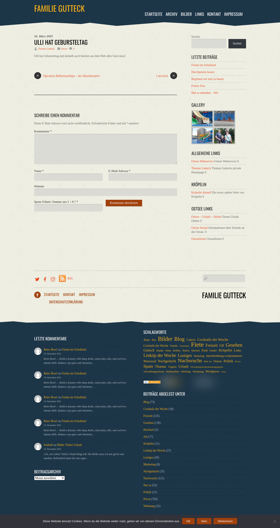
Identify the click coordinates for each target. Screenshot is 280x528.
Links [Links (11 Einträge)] (237, 350)
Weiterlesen (225, 521)
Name (39, 171)
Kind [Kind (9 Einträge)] (205, 350)
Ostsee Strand (199, 227)
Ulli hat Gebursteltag (61, 42)
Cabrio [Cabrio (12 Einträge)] (191, 339)
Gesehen (148, 422)
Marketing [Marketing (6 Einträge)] (199, 356)
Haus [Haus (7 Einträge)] (168, 350)
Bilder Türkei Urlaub (69, 445)
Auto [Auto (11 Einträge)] (146, 339)
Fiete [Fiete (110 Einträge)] (197, 344)
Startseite (153, 14)
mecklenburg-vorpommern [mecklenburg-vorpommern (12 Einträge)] (224, 355)
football (48, 445)
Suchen (195, 36)
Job (145, 436)
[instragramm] (53, 278)
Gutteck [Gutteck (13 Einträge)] (148, 350)
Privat (64, 48)
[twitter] (37, 278)
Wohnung (149, 506)
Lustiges (148, 457)
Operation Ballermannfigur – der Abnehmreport (67, 76)
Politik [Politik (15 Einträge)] (228, 361)
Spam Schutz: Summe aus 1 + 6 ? (56, 201)
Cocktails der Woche (155, 409)
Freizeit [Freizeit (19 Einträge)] (212, 345)
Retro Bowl (50, 349)
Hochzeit (148, 429)
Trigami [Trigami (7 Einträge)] (172, 366)
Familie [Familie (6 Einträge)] (174, 345)
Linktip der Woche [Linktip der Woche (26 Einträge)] (159, 355)
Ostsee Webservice (202, 161)
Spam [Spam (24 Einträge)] (148, 366)
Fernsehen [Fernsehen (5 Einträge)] (184, 346)
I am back (166, 76)
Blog (146, 402)
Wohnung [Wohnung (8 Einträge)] (198, 371)
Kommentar (43, 131)
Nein (204, 521)
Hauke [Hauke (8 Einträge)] (159, 350)
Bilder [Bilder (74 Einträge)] (165, 339)
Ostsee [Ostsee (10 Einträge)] (217, 361)
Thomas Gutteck (46, 48)
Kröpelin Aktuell (201, 192)
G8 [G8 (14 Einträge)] (221, 345)
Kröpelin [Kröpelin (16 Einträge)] (225, 350)
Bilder (186, 14)
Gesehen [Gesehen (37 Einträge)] (234, 345)
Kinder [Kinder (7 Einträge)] (213, 350)
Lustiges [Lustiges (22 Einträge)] (185, 355)
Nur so (147, 485)
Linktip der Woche (154, 450)
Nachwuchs (150, 478)
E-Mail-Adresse (119, 171)
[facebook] (45, 278)
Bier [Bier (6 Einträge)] (154, 340)
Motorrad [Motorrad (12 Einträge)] (149, 361)
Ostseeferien (198, 238)
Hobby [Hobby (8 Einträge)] (177, 350)
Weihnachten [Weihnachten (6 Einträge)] (172, 371)
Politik (147, 492)
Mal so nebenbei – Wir (204, 92)
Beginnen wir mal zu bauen (207, 79)
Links (199, 14)
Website (39, 186)
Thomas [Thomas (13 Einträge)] (160, 366)
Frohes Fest (198, 86)
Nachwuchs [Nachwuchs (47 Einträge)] (190, 360)
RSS (70, 278)
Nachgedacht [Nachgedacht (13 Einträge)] (167, 361)
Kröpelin (148, 443)
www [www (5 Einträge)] (223, 371)
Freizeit (147, 416)
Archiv (172, 14)
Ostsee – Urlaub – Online (206, 216)
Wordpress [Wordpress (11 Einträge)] (212, 371)
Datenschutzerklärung (66, 301)
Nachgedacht (151, 471)
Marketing (149, 464)
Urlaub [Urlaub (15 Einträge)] (183, 366)
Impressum (233, 14)
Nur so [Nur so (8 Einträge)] (207, 361)
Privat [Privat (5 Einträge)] (237, 361)
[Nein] (274, 521)
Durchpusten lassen (202, 72)
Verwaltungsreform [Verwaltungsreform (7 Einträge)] (153, 371)
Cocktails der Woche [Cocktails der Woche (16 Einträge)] (212, 340)
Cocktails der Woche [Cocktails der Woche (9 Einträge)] (155, 345)
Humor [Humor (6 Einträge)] (185, 350)
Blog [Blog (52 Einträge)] (179, 339)
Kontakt (214, 14)
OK (188, 521)
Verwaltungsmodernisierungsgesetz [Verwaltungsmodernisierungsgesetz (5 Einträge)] (206, 367)
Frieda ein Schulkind (203, 65)
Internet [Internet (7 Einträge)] (195, 350)
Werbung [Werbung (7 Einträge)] (186, 371)
